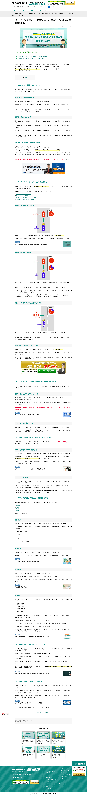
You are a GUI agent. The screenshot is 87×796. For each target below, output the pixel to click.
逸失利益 (18, 509)
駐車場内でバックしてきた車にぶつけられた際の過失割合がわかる (34, 56)
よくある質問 (49, 777)
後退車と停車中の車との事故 (23, 194)
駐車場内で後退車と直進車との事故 (25, 199)
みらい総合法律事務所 (19, 771)
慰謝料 (17, 510)
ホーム (47, 768)
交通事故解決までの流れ (51, 779)
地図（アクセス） (65, 778)
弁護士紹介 (48, 781)
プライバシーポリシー (66, 781)
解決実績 (48, 775)
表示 (26, 77)
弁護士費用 (48, 784)
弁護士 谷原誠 (23, 721)
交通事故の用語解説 (65, 776)
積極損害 (18, 505)
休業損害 (18, 507)
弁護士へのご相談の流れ (43, 712)
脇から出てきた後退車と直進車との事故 (26, 197)
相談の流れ (48, 786)
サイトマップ (64, 783)
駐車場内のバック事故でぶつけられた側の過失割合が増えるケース (34, 58)
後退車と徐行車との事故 (22, 195)
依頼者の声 (48, 788)
